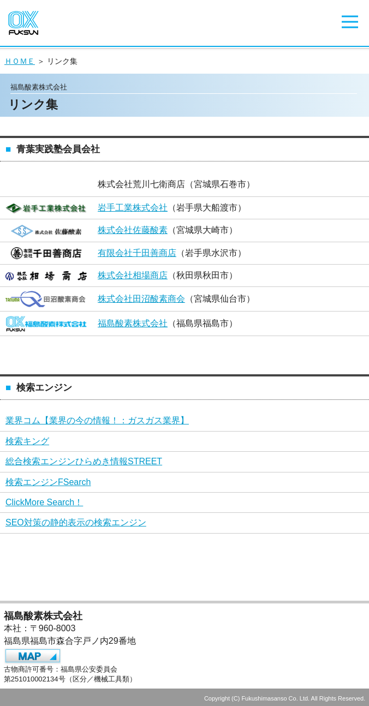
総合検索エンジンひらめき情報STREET (83, 461)
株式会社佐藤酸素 (133, 230)
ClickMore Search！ (44, 502)
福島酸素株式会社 (133, 323)
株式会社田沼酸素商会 (141, 298)
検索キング (27, 441)
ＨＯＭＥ (19, 61)
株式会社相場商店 (133, 275)
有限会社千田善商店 (137, 253)
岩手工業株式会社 (133, 207)
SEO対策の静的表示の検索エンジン (75, 522)
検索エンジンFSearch (48, 482)
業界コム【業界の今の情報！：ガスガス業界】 (97, 420)
